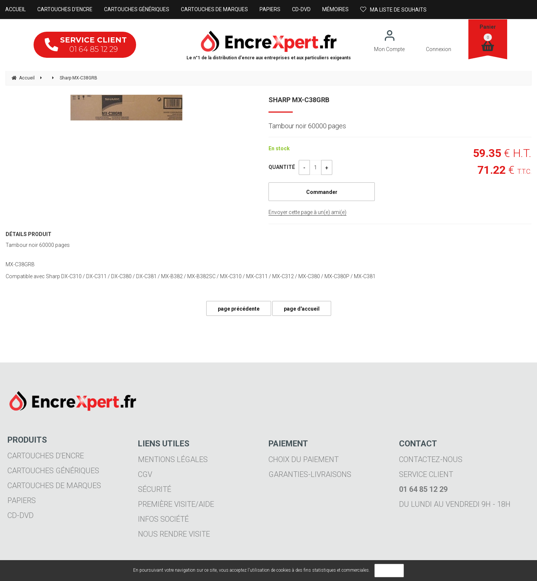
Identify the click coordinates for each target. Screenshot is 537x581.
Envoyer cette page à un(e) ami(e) (307, 212)
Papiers (21, 500)
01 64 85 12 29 (86, 44)
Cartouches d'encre (45, 455)
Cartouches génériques (53, 470)
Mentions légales (173, 459)
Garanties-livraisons (309, 474)
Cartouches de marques (54, 485)
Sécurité (154, 489)
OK (389, 570)
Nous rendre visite (174, 534)
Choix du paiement (303, 459)
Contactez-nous (430, 459)
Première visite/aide (176, 504)
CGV (145, 474)
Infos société (163, 519)
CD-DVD (20, 515)
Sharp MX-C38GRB (298, 100)
